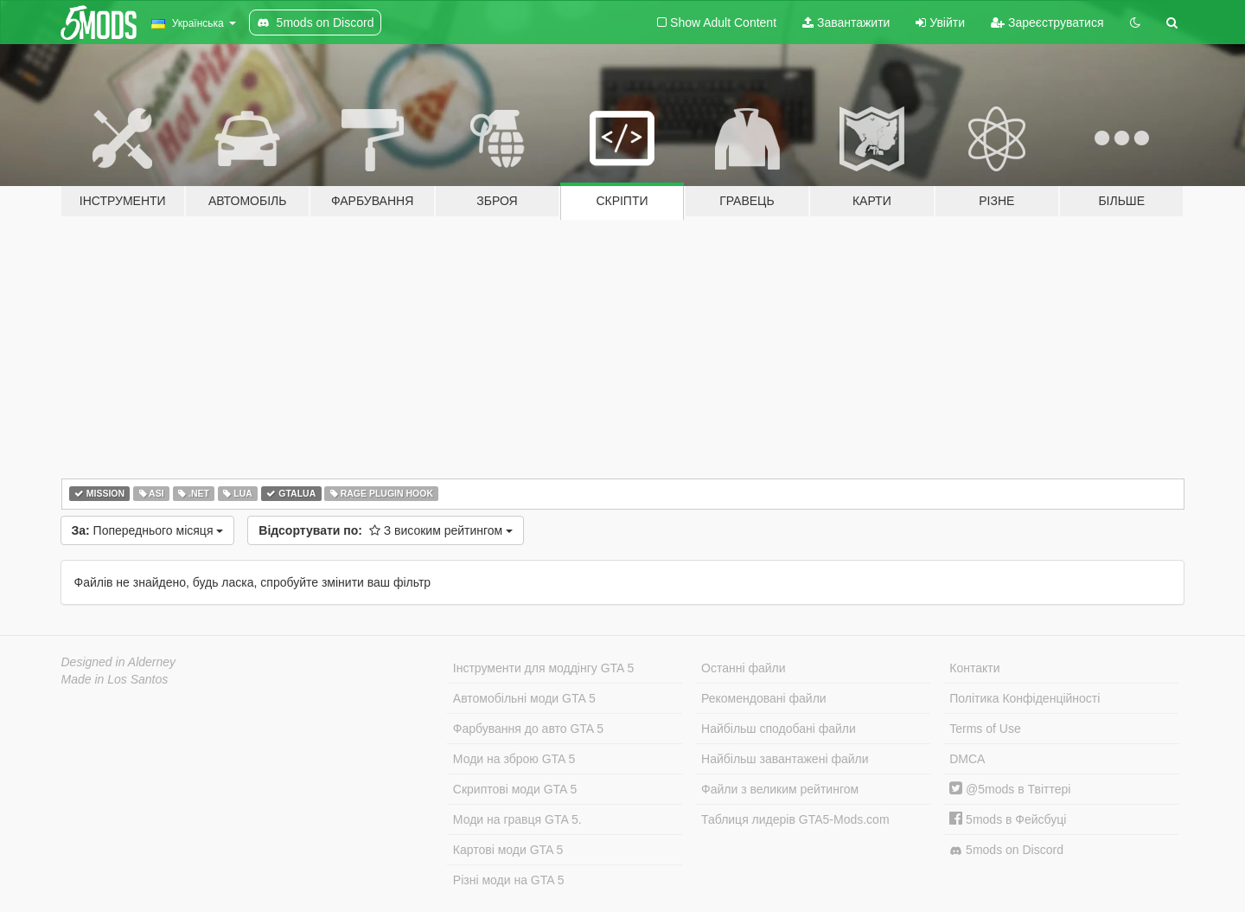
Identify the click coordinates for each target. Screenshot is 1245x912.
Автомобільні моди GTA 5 (524, 698)
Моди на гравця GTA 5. (517, 819)
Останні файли (743, 668)
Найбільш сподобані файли (778, 728)
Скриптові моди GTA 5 (515, 789)
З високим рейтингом (386, 530)
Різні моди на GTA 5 (509, 880)
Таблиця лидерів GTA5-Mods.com (795, 819)
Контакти (974, 668)
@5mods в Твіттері (1009, 789)
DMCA (967, 759)
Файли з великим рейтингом (780, 789)
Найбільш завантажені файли (784, 759)
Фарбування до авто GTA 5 (528, 728)
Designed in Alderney (118, 662)
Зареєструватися (1047, 22)
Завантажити (846, 22)
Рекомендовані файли (764, 698)
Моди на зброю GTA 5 (514, 759)
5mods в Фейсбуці (1007, 819)
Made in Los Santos (115, 679)
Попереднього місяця (148, 530)
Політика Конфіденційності (1024, 698)
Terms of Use (984, 728)
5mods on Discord (1006, 850)
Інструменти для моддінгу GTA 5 (544, 668)
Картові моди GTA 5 (508, 850)
